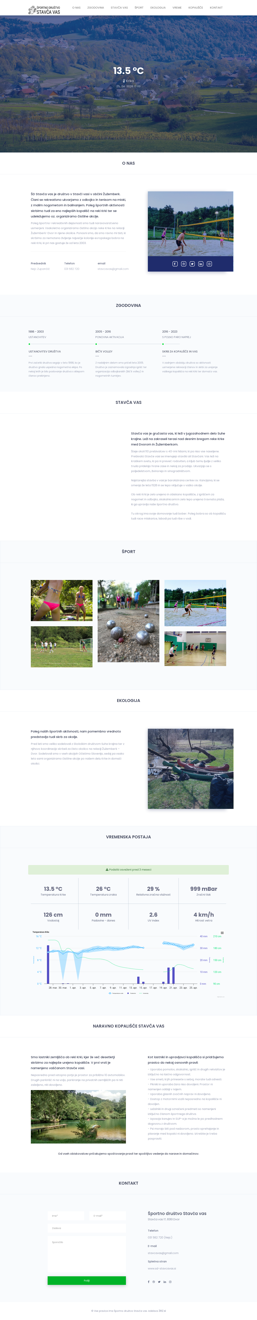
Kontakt (216, 8)
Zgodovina (95, 8)
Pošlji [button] (87, 1280)
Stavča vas (119, 8)
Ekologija (158, 8)
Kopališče (195, 8)
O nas (76, 8)
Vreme (177, 8)
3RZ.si (162, 1311)
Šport (139, 8)
